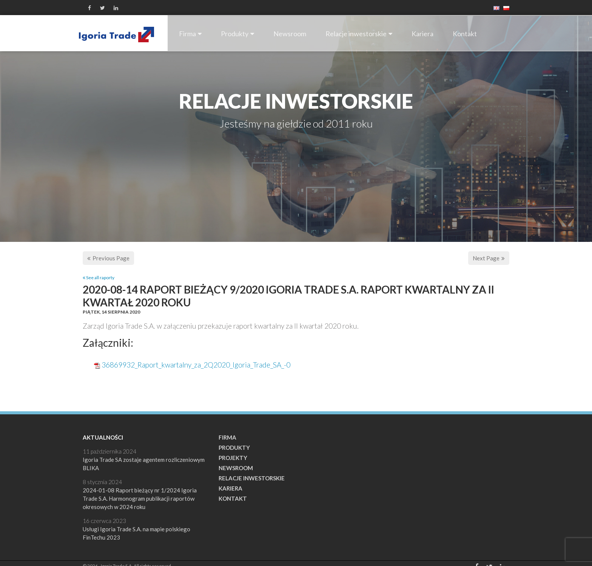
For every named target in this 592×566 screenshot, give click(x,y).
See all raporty (98, 277)
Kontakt (465, 33)
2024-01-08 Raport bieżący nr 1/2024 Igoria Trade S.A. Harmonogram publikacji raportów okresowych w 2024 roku (140, 498)
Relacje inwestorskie (358, 33)
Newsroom (289, 33)
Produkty (237, 33)
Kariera (422, 33)
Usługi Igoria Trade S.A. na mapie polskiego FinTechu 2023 (136, 533)
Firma (190, 33)
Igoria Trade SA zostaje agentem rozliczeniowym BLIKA (144, 463)
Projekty (233, 457)
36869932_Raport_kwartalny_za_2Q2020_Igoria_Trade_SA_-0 (196, 364)
